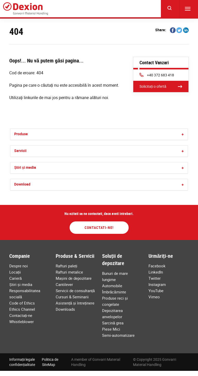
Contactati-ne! (99, 227)
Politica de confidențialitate (33, 362)
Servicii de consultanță (75, 290)
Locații (15, 272)
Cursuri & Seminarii (72, 296)
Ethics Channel (22, 309)
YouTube (155, 290)
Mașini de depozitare (74, 278)
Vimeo (154, 296)
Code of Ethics (22, 303)
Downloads (65, 309)
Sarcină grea (112, 322)
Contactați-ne (20, 315)
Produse (21, 133)
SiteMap (48, 364)
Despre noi (18, 265)
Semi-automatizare (118, 335)
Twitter (154, 278)
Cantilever (64, 284)
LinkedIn (155, 272)
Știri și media (25, 167)
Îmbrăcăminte (114, 291)
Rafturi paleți (66, 265)
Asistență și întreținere (75, 303)
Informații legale (22, 359)
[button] (183, 134)
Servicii (20, 150)
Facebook (157, 265)
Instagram (157, 284)
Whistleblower (21, 321)
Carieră (15, 278)
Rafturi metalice (69, 272)
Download (22, 184)
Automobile (112, 285)
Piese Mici (111, 329)
